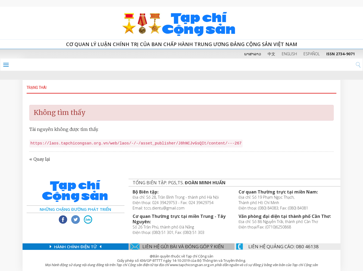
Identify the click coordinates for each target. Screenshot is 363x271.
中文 (271, 53)
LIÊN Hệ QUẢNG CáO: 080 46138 (283, 246)
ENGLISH (289, 53)
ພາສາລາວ (252, 53)
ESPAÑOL (311, 53)
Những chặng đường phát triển (75, 209)
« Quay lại (39, 159)
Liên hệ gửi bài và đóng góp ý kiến (183, 246)
